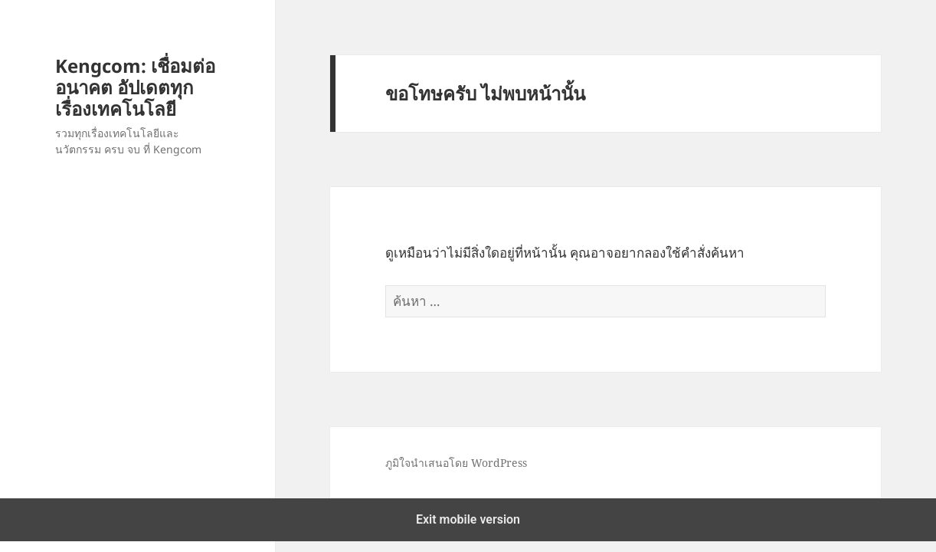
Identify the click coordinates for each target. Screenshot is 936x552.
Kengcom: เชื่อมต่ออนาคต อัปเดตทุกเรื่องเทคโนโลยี (135, 87)
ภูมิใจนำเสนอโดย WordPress (456, 462)
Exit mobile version (468, 519)
